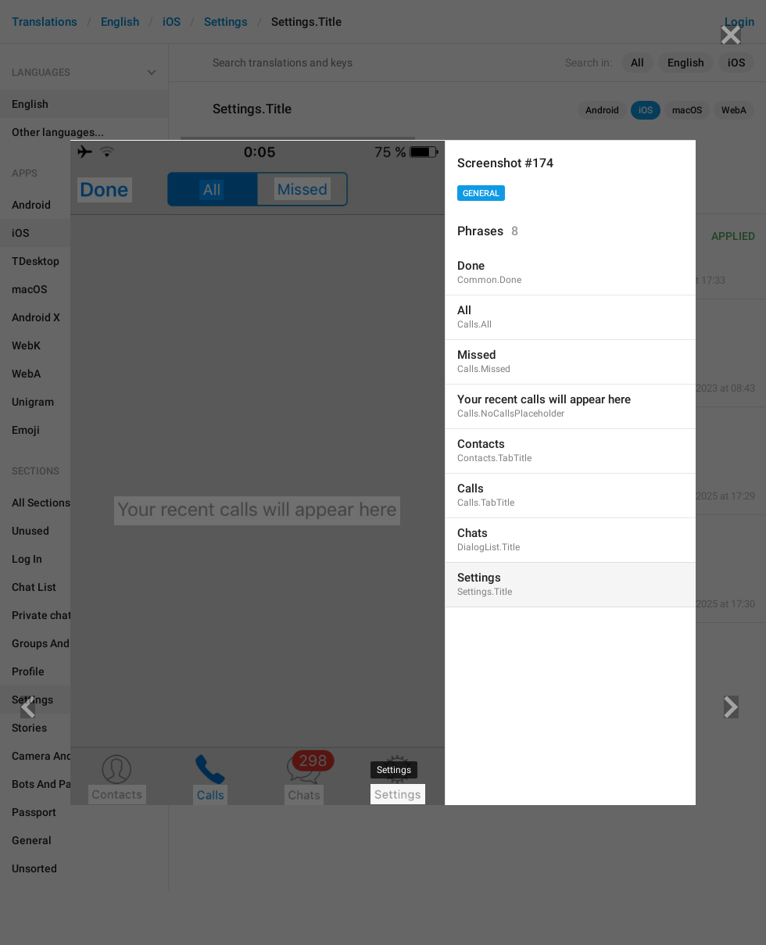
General (481, 193)
